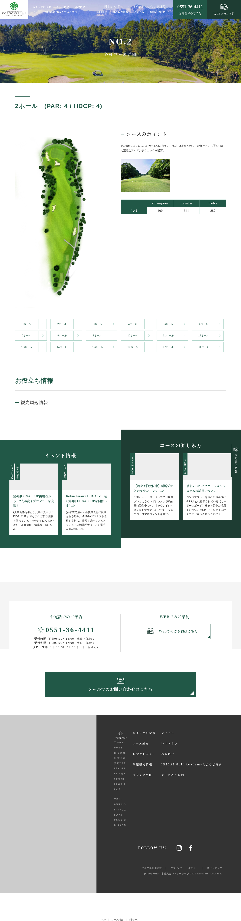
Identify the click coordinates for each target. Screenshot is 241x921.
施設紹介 (80, 7)
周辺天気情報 (236, 460)
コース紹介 (62, 7)
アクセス (139, 12)
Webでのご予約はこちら (173, 632)
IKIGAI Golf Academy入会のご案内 (54, 12)
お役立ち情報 (17, 471)
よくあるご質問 (153, 847)
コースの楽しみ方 (132, 464)
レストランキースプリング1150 (146, 6)
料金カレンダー (113, 6)
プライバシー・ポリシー (184, 896)
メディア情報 (120, 847)
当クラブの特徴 (41, 7)
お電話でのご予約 (190, 9)
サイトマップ (214, 896)
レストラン (149, 815)
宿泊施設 (101, 12)
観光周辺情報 (36, 401)
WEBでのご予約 (224, 10)
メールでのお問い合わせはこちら (121, 686)
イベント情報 (11, 471)
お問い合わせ (157, 12)
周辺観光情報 (120, 12)
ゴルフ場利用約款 (152, 896)
